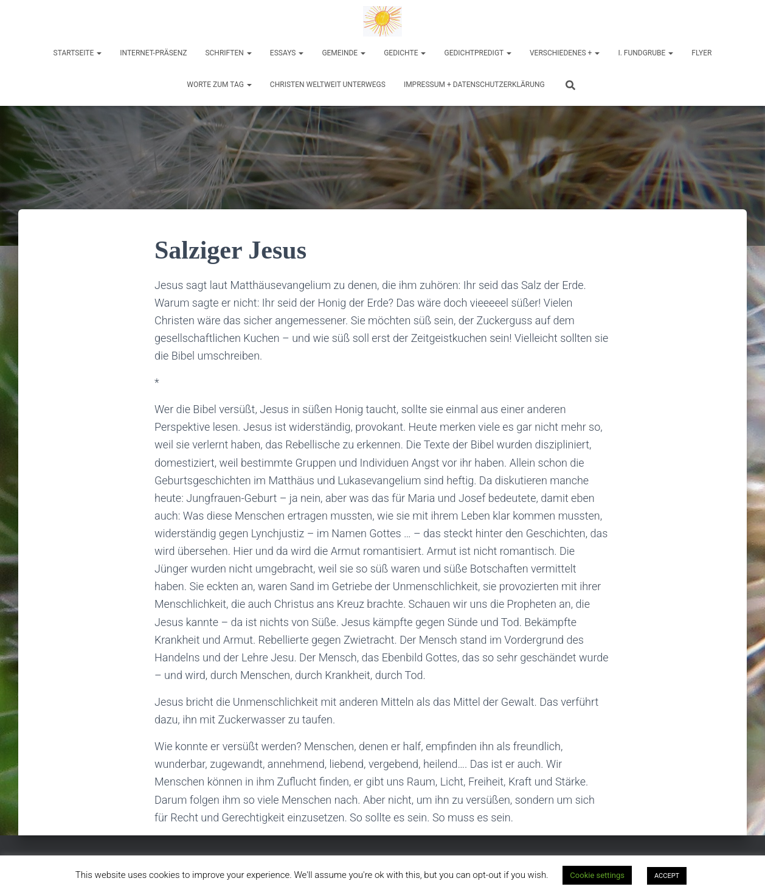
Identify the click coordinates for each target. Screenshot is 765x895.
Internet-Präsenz (153, 53)
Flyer (701, 53)
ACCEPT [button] (666, 876)
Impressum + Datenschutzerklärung (474, 84)
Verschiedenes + (565, 53)
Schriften (228, 53)
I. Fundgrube (645, 53)
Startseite (78, 53)
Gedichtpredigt (477, 53)
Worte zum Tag (219, 84)
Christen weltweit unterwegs (328, 84)
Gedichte (405, 53)
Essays (287, 53)
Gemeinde (343, 53)
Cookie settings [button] (597, 875)
